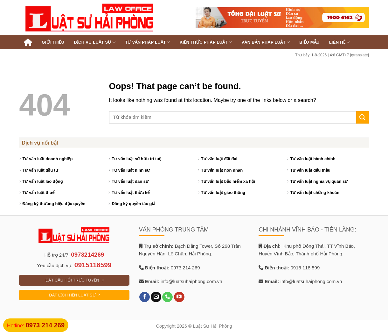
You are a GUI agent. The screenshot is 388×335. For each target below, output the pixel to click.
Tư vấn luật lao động (43, 181)
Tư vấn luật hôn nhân (222, 170)
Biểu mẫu (309, 42)
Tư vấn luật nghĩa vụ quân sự (319, 181)
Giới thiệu (53, 42)
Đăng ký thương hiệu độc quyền (54, 203)
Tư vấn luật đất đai (219, 158)
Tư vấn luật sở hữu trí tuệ (136, 158)
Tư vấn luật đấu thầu (310, 170)
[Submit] (362, 117)
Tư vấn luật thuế (38, 192)
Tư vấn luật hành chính (312, 158)
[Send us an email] (156, 297)
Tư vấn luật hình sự (131, 170)
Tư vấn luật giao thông (223, 192)
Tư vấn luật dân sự (130, 181)
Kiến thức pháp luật (206, 42)
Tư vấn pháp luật (147, 42)
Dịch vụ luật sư (94, 42)
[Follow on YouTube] (179, 297)
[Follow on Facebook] (144, 297)
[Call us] (167, 297)
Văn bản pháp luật (265, 42)
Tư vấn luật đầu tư (41, 170)
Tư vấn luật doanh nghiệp (48, 158)
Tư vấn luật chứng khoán (314, 192)
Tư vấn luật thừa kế (130, 192)
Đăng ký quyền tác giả (133, 203)
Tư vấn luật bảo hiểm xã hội (228, 181)
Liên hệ (339, 42)
